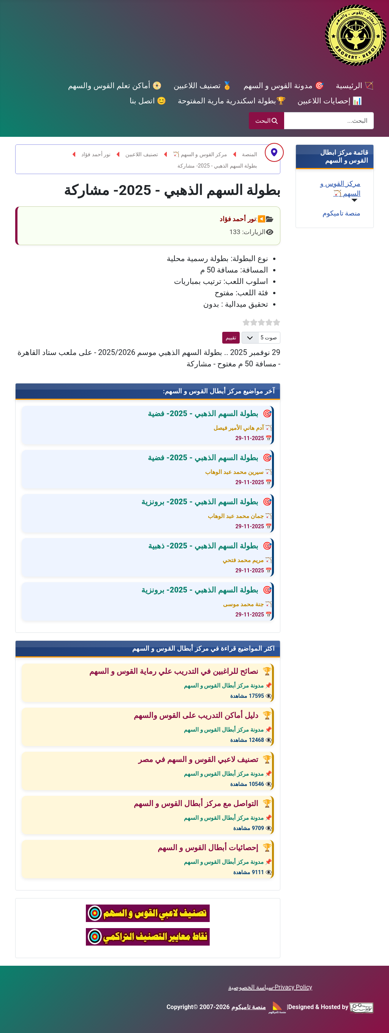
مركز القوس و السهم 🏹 (340, 188)
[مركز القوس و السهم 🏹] (356, 200)
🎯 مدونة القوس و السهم (284, 85)
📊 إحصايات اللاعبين (329, 100)
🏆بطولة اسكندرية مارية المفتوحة (232, 100)
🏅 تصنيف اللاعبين (203, 85)
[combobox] (329, 120)
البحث (266, 120)
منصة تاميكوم (342, 213)
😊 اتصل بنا (148, 100)
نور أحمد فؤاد (238, 219)
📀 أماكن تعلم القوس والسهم (115, 85)
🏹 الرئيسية (355, 85)
